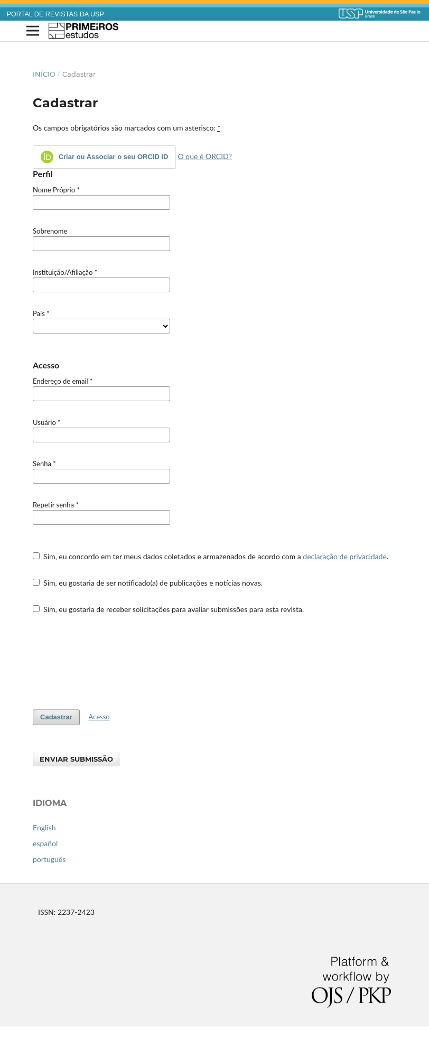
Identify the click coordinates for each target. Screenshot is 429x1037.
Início (44, 74)
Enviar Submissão (76, 759)
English (44, 827)
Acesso (98, 716)
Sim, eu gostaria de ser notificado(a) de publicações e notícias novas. (148, 582)
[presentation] (113, 661)
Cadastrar (56, 717)
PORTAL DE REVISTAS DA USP (55, 14)
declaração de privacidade (345, 556)
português (49, 859)
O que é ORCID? (205, 156)
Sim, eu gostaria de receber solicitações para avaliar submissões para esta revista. (168, 609)
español (45, 843)
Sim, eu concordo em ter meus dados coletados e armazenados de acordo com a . (210, 556)
